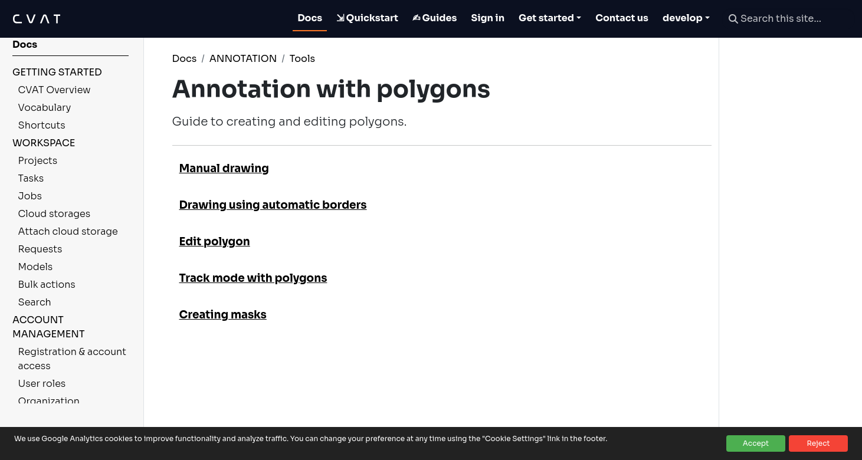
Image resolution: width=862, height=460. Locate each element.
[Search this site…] (788, 18)
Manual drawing (224, 168)
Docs (184, 58)
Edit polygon (214, 241)
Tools (302, 58)
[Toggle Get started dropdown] (550, 18)
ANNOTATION (243, 58)
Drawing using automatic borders (273, 205)
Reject (818, 443)
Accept (756, 443)
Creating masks (223, 314)
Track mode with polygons (253, 278)
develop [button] (683, 18)
